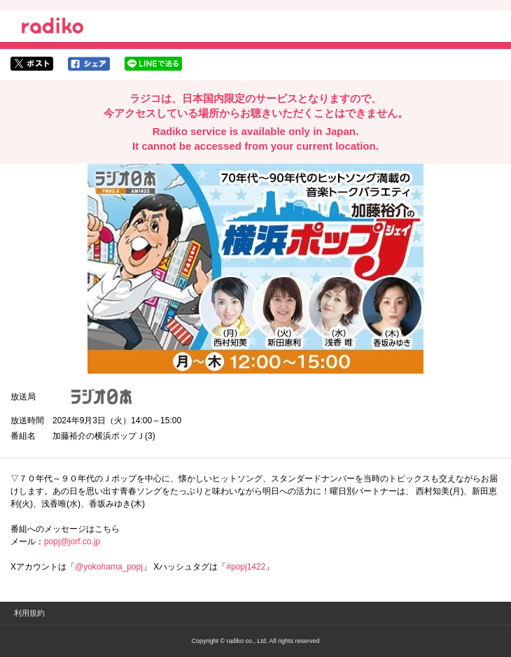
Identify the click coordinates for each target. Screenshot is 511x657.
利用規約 (29, 613)
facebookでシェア (89, 64)
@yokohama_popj (109, 567)
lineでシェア (153, 64)
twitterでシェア (31, 64)
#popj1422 (245, 567)
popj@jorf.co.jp (72, 541)
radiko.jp (52, 27)
